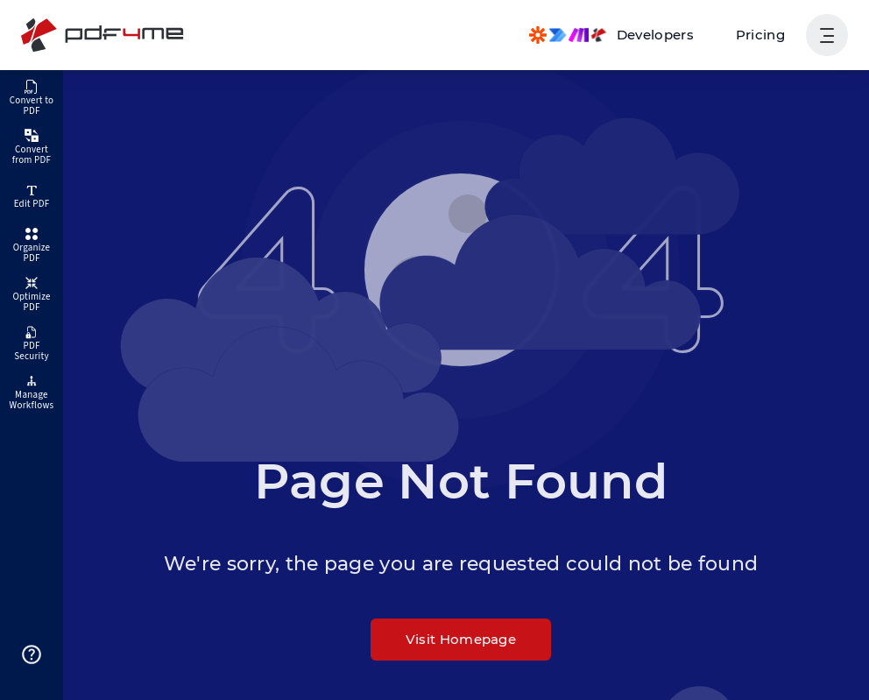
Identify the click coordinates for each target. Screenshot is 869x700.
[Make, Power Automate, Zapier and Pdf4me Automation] (611, 35)
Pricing (760, 34)
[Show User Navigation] (827, 35)
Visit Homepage (461, 639)
